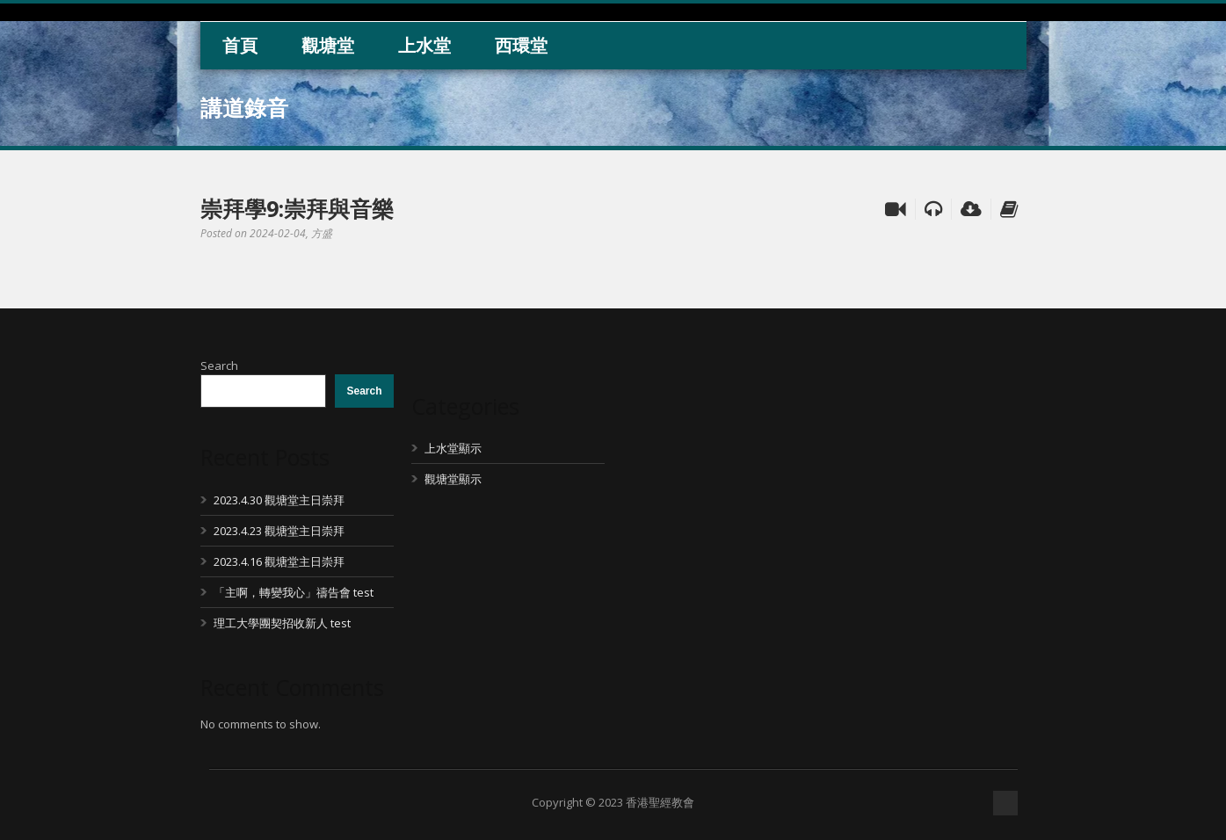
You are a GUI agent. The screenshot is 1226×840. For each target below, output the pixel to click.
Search (219, 365)
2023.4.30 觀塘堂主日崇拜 (279, 500)
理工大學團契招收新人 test (282, 623)
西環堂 (521, 45)
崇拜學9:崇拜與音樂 (297, 208)
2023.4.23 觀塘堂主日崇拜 (279, 531)
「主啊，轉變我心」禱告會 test (294, 592)
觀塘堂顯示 (453, 479)
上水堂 (424, 45)
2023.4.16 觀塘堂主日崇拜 (279, 561)
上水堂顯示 (453, 448)
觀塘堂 (327, 45)
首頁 (240, 45)
